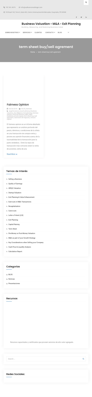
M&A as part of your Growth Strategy (21, 238)
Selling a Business (15, 179)
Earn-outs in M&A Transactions (19, 202)
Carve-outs (12, 211)
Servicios (26, 32)
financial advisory (18, 114)
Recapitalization (14, 206)
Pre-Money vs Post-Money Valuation (21, 233)
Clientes (38, 32)
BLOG (60, 32)
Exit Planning (13, 220)
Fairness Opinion (18, 104)
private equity (18, 116)
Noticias (29, 109)
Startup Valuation (14, 193)
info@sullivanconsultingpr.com (31, 7)
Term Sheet (12, 229)
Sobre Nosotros (11, 32)
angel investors (14, 111)
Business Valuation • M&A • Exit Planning (51, 24)
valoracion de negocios (22, 117)
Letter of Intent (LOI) (15, 215)
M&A (26, 114)
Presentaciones (14, 283)
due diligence (18, 113)
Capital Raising (13, 224)
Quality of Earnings (15, 184)
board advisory (25, 111)
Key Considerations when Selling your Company (25, 242)
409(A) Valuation (14, 188)
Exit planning (27, 113)
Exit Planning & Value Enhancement (21, 197)
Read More (11, 154)
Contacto (49, 32)
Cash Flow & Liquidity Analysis (19, 247)
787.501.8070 (10, 7)
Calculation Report (15, 252)
